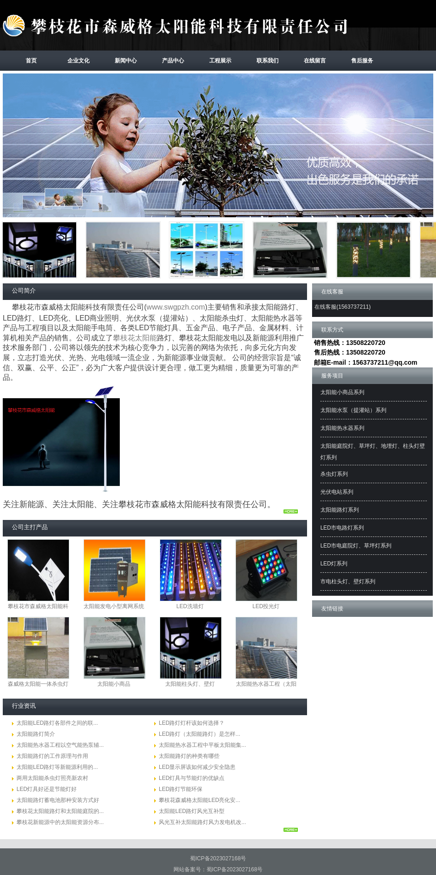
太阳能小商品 (113, 684)
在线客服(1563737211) (342, 307)
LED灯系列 (333, 563)
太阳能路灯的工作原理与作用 (52, 756)
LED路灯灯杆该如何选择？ (191, 723)
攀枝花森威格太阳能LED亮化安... (199, 800)
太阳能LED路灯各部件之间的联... (57, 723)
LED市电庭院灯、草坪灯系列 (355, 545)
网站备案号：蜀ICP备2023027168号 (218, 869)
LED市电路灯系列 (342, 528)
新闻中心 (126, 60)
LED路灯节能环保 (180, 789)
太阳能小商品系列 (342, 392)
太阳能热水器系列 (342, 428)
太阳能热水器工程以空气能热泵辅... (60, 745)
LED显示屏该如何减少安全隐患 (197, 767)
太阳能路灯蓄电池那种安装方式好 (58, 800)
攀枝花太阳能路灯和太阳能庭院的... (60, 811)
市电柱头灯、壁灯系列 (347, 581)
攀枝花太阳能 (135, 338)
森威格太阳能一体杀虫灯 (38, 684)
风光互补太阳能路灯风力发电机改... (202, 822)
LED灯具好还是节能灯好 (47, 789)
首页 (31, 60)
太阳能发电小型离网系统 (114, 606)
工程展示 (220, 60)
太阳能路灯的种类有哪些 (189, 756)
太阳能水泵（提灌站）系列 (353, 410)
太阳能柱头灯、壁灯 (190, 684)
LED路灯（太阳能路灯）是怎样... (199, 734)
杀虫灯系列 (334, 474)
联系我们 (268, 60)
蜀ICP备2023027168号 (218, 858)
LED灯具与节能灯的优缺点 (191, 778)
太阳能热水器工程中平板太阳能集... (202, 745)
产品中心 (173, 60)
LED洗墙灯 (189, 606)
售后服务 (362, 60)
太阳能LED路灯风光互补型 (191, 811)
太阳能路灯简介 (36, 734)
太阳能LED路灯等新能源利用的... (57, 767)
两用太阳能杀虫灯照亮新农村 (52, 778)
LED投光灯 (265, 606)
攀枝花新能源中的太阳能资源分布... (60, 822)
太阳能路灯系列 (339, 510)
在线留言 (315, 60)
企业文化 (78, 60)
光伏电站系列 (336, 492)
